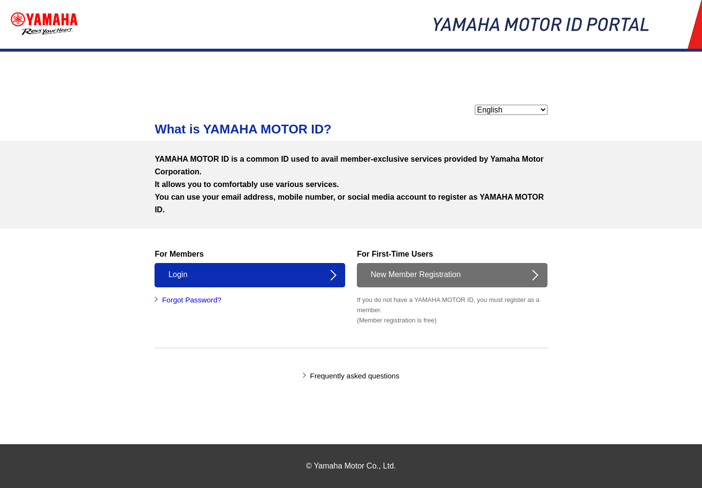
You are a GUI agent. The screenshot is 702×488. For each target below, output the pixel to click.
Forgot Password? (191, 300)
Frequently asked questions (354, 376)
